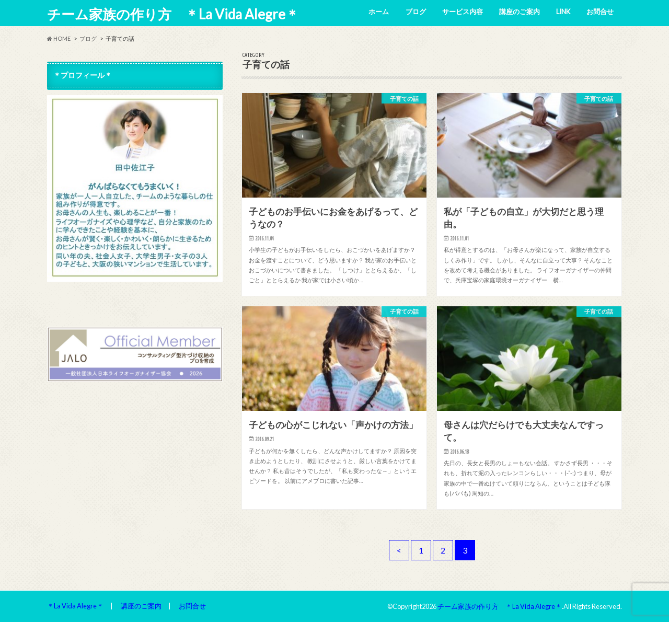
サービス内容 (462, 11)
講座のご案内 (519, 11)
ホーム (378, 11)
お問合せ (600, 11)
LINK (563, 11)
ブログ (416, 11)
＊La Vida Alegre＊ (75, 606)
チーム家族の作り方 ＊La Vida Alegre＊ (173, 14)
